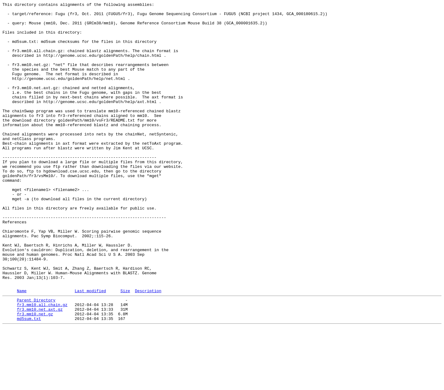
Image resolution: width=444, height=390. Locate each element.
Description (148, 348)
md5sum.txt (29, 380)
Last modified (90, 348)
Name (22, 348)
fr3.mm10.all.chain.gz (42, 364)
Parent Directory (36, 358)
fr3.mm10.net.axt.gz (40, 369)
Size (125, 348)
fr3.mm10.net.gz (35, 375)
